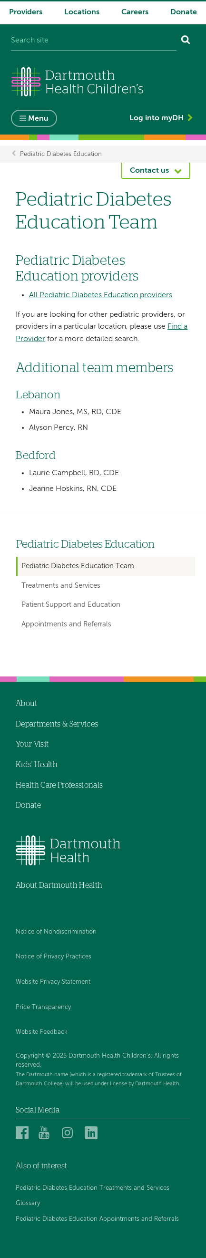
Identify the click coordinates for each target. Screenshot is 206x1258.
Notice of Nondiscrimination (56, 932)
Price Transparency (43, 1007)
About (27, 703)
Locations (81, 12)
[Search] (186, 41)
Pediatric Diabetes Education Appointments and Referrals (97, 1219)
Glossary (28, 1203)
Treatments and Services (60, 585)
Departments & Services (57, 724)
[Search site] (94, 41)
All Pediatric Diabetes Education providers (100, 295)
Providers (25, 12)
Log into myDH (156, 118)
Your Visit (32, 744)
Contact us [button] (149, 171)
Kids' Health (37, 765)
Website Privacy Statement (53, 982)
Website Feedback (42, 1032)
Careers (134, 12)
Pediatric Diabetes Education (61, 154)
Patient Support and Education (70, 604)
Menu (38, 119)
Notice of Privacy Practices (53, 957)
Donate (183, 12)
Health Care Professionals (59, 785)
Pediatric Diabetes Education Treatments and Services (92, 1188)
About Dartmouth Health (59, 885)
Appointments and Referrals (66, 624)
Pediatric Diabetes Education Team (77, 566)
